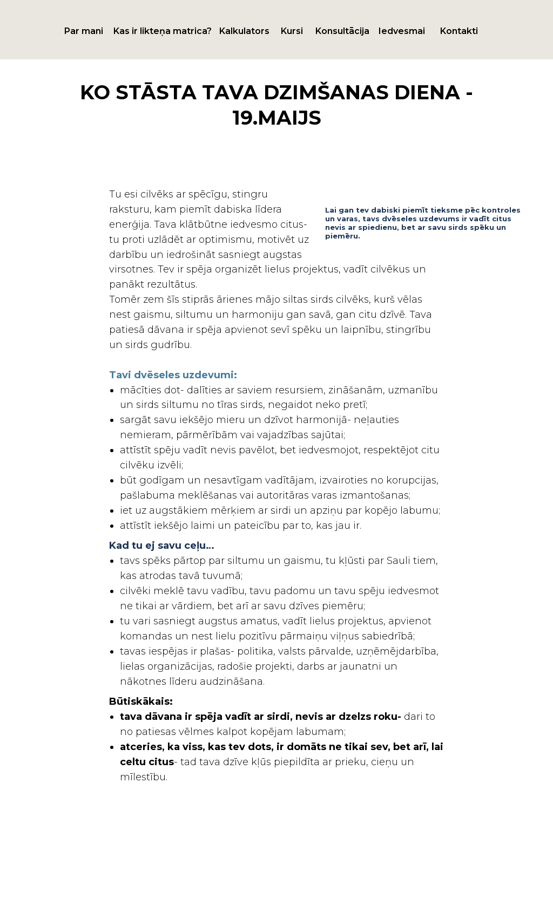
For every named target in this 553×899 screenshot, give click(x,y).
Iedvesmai (402, 31)
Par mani (83, 31)
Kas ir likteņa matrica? (162, 31)
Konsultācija (342, 31)
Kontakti (459, 31)
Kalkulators (244, 31)
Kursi (292, 31)
